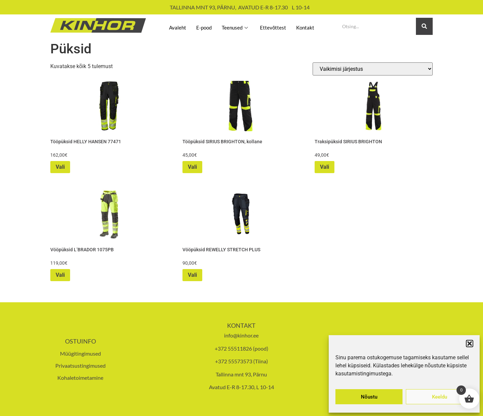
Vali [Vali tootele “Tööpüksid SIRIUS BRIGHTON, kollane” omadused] (192, 167)
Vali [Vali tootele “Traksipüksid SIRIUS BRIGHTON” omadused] (324, 167)
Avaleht (170, 26)
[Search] (376, 26)
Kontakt (312, 26)
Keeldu (439, 397)
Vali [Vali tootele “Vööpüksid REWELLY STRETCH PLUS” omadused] (192, 275)
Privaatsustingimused (80, 365)
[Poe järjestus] (373, 68)
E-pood (199, 26)
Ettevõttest (276, 26)
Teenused (234, 26)
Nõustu (369, 397)
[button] (469, 343)
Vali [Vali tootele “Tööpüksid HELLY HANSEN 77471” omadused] (60, 167)
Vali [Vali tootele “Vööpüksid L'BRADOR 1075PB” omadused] (60, 275)
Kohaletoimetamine (80, 377)
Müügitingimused (80, 353)
